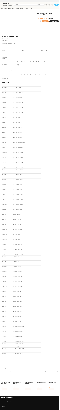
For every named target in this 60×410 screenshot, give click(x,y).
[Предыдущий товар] (56, 11)
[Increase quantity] (40, 21)
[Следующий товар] (58, 11)
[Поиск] (31, 5)
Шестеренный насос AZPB (41, 382)
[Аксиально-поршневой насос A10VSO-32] (6, 376)
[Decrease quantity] (37, 21)
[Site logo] (3, 4)
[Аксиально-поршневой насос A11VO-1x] (17, 376)
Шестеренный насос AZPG (53, 382)
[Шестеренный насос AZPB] (41, 376)
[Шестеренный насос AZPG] (53, 376)
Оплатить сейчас (54, 21)
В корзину (45, 21)
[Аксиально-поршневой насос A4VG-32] (29, 376)
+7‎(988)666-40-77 (4, 397)
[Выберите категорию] (40, 4)
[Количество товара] (39, 21)
